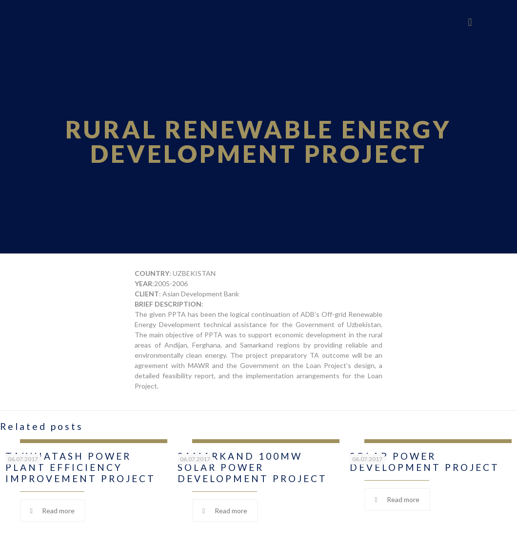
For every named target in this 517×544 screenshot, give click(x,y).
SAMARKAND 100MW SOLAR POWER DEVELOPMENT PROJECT (252, 467)
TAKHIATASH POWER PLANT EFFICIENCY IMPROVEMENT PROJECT (80, 467)
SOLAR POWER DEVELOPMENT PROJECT (424, 461)
